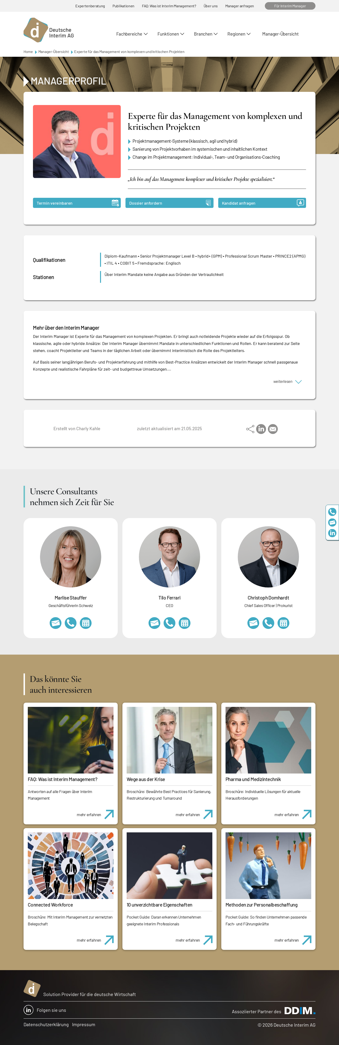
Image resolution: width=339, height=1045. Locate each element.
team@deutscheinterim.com (332, 522)
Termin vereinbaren (78, 202)
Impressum (83, 1024)
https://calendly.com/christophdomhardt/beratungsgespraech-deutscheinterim (283, 623)
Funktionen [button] (168, 33)
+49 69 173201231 (169, 623)
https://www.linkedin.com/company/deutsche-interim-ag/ (332, 533)
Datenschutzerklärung (46, 1024)
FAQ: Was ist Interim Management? (169, 6)
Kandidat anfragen (263, 202)
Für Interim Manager (290, 6)
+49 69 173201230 (332, 512)
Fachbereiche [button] (129, 33)
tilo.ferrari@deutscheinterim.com (154, 623)
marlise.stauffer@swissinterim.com (55, 623)
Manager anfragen (239, 6)
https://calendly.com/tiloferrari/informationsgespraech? (184, 623)
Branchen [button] (203, 33)
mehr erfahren (97, 812)
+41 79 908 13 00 (71, 623)
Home (28, 51)
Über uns (211, 6)
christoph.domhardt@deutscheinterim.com (253, 623)
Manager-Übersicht (280, 33)
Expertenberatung (90, 6)
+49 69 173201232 (268, 623)
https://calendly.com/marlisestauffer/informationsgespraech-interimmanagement (86, 623)
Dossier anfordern (169, 203)
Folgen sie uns (45, 1010)
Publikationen (123, 6)
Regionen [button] (236, 33)
